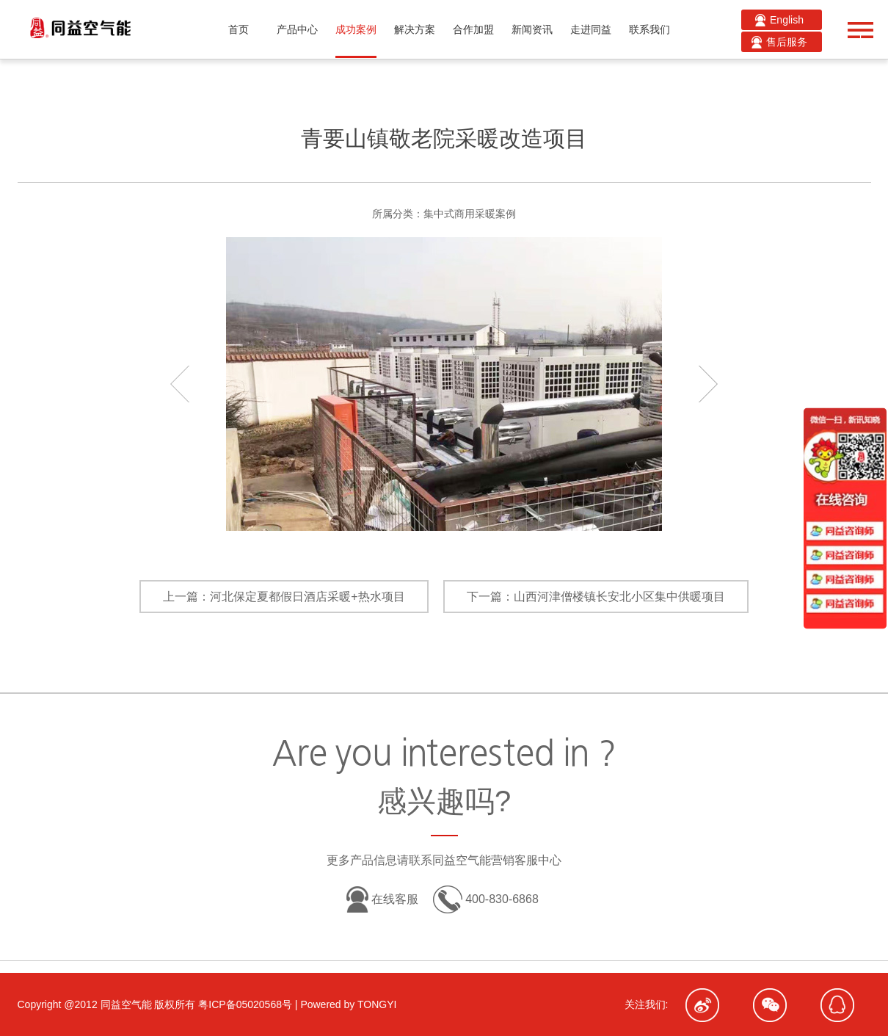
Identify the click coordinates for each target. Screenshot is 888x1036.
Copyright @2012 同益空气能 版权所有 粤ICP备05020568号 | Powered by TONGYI (207, 1004)
